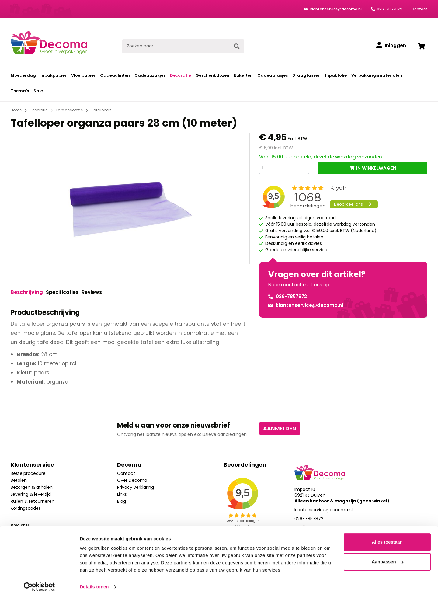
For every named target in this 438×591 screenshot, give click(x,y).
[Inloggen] (391, 45)
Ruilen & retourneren (32, 501)
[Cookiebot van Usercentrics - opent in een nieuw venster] (39, 579)
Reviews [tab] (92, 292)
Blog (121, 501)
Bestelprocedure (28, 473)
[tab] (27, 292)
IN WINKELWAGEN (376, 168)
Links (122, 494)
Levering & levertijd (31, 494)
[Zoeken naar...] (176, 46)
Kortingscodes (26, 508)
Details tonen (94, 579)
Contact (419, 9)
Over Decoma (132, 480)
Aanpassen (387, 554)
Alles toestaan (387, 534)
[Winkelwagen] (421, 46)
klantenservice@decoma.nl (335, 9)
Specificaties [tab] (62, 292)
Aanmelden (279, 428)
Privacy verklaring (135, 487)
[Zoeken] (236, 46)
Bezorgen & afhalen (32, 487)
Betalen (19, 480)
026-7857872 (389, 9)
